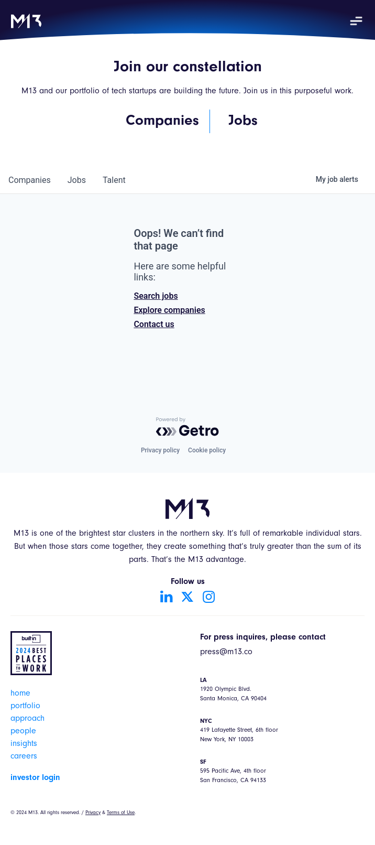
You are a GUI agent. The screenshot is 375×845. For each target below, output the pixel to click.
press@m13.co (226, 652)
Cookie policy (207, 450)
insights (23, 744)
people (23, 732)
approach (27, 719)
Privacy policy (160, 450)
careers (23, 757)
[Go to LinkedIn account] (166, 596)
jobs (77, 180)
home (20, 694)
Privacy (93, 813)
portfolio (25, 706)
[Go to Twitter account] (187, 596)
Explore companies (169, 310)
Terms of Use (121, 813)
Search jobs (156, 296)
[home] (26, 21)
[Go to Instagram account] (208, 596)
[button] (356, 21)
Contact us (154, 324)
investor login (35, 778)
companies (29, 180)
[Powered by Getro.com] (187, 426)
